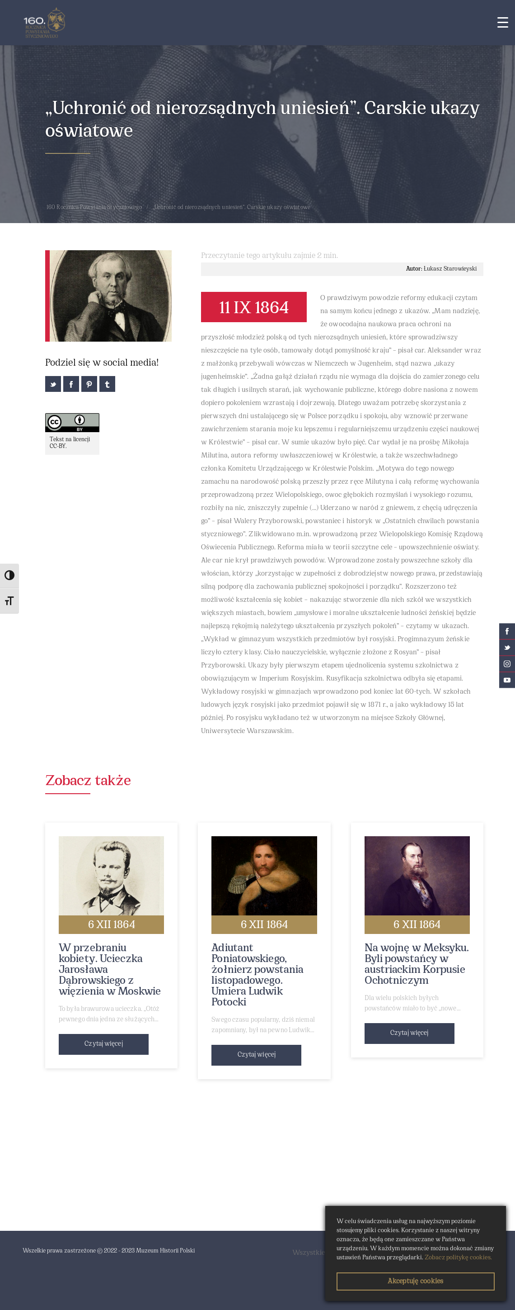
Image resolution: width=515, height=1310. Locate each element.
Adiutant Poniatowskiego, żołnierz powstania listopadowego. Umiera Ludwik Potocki (257, 975)
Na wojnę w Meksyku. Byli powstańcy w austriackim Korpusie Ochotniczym (417, 964)
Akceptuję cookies (415, 1281)
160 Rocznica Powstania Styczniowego (94, 207)
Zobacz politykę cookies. (458, 1258)
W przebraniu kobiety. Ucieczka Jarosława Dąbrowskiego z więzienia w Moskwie (110, 970)
